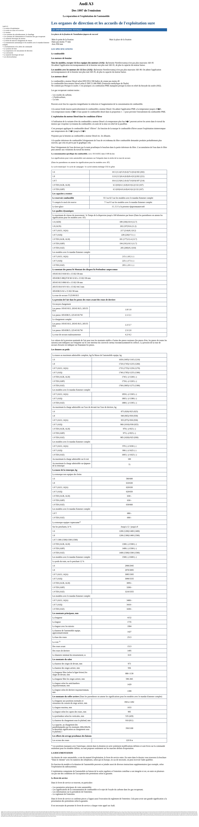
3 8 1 (64, 815)
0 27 (48, 811)
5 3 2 (157, 815)
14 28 (110, 814)
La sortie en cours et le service (14, 30)
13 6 (46, 814)
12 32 (37, 813)
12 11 (169, 811)
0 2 (30, 811)
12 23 (9, 813)
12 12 (172, 811)
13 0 (155, 813)
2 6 (21, 815)
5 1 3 (132, 815)
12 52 (98, 813)
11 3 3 (152, 811)
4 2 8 (118, 815)
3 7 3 (61, 815)
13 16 (176, 813)
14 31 (121, 814)
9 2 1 (52, 816)
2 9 (26, 815)
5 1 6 (140, 815)
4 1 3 (85, 815)
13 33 (32, 814)
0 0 (4, 811)
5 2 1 (145, 815)
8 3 (42, 816)
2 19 (183, 814)
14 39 (143, 814)
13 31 (27, 814)
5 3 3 (159, 815)
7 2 (31, 816)
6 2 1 (196, 815)
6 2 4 (13, 816)
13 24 (5, 814)
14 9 (157, 814)
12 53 (101, 813)
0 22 (37, 811)
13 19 (185, 813)
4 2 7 (116, 815)
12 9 (153, 813)
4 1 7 (95, 815)
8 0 (36, 816)
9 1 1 (47, 816)
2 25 (2, 815)
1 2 (73, 811)
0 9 (69, 811)
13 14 (171, 813)
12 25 (15, 813)
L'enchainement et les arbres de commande (18, 47)
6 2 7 (21, 816)
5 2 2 (147, 815)
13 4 (41, 814)
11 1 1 (120, 811)
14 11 (60, 814)
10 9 (113, 811)
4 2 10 (100, 815)
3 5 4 (44, 815)
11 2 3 (138, 811)
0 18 (26, 811)
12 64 (134, 813)
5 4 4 (171, 815)
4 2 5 (111, 815)
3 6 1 (48, 815)
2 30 (15, 815)
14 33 (126, 814)
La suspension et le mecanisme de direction (18, 51)
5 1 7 (142, 815)
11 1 (118, 811)
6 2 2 (8, 816)
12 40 (62, 813)
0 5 (62, 811)
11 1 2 (123, 811)
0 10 (8, 811)
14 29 (113, 814)
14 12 (62, 814)
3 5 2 (39, 815)
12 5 (90, 813)
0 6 (64, 811)
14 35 (132, 814)
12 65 (137, 813)
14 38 (140, 814)
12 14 (178, 811)
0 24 (41, 811)
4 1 (77, 815)
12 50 (92, 813)
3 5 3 (42, 815)
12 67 (143, 813)
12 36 (48, 813)
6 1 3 (190, 815)
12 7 (148, 813)
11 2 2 (135, 811)
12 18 (189, 811)
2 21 (190, 814)
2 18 (181, 814)
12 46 (79, 813)
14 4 (146, 814)
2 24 (196, 814)
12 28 (23, 813)
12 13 (175, 811)
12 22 (6, 813)
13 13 (168, 813)
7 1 (30, 816)
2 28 (9, 815)
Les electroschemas (10, 57)
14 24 (99, 814)
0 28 (50, 811)
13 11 (162, 813)
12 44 (73, 813)
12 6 (120, 813)
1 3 (75, 811)
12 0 (162, 811)
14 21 (90, 814)
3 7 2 (58, 815)
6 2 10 (2, 816)
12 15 (180, 811)
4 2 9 (121, 815)
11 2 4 (141, 811)
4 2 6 (113, 815)
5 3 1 (154, 815)
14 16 (74, 814)
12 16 (183, 811)
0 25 (44, 811)
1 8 (83, 811)
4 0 (76, 815)
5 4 (161, 815)
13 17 (179, 813)
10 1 (89, 811)
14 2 (85, 814)
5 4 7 (179, 815)
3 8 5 (74, 815)
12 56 (109, 813)
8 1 (38, 816)
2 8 (24, 815)
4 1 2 (82, 815)
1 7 (81, 811)
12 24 (12, 813)
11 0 (115, 811)
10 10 (92, 811)
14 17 (77, 814)
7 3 (33, 816)
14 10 (57, 814)
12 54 (103, 813)
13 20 (190, 813)
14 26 (104, 814)
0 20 (32, 811)
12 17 (186, 811)
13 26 (11, 814)
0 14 (17, 811)
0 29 (53, 811)
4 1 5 (90, 815)
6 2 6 (18, 816)
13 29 (19, 814)
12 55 (106, 813)
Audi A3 (5, 26)
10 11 (94, 811)
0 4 (60, 811)
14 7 (153, 814)
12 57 (112, 813)
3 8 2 (66, 815)
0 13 (15, 811)
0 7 (66, 811)
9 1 (45, 816)
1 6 (80, 811)
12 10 (166, 811)
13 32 (30, 814)
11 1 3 (126, 811)
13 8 (50, 814)
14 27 (107, 814)
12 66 (140, 813)
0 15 (19, 811)
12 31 (34, 813)
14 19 (82, 814)
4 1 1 (80, 815)
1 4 (76, 811)
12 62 (128, 813)
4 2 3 (106, 815)
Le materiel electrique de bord (14, 55)
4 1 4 (87, 815)
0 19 (28, 811)
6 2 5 (16, 816)
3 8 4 (71, 815)
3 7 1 (56, 815)
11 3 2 (149, 811)
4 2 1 (97, 815)
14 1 (55, 814)
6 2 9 (26, 816)
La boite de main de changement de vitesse (18, 40)
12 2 (194, 811)
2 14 (172, 814)
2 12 (168, 814)
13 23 (2, 814)
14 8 (155, 814)
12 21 (3, 813)
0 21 (35, 811)
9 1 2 (50, 816)
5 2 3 (150, 815)
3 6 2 (51, 815)
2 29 (11, 815)
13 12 (165, 813)
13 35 (38, 814)
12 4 (59, 813)
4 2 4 (108, 815)
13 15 (174, 813)
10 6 (106, 811)
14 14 (68, 814)
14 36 (135, 814)
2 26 (4, 815)
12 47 (81, 813)
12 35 (45, 813)
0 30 (57, 811)
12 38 (54, 813)
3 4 (34, 815)
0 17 (24, 811)
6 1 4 (192, 815)
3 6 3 (53, 815)
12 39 (57, 813)
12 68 (145, 813)
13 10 (159, 813)
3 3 (33, 815)
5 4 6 (176, 815)
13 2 (188, 813)
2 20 (187, 814)
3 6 (46, 815)
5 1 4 (135, 815)
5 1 (125, 815)
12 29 (26, 813)
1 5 (78, 811)
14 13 (65, 814)
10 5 (104, 811)
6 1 (182, 815)
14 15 (71, 814)
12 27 (20, 813)
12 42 (67, 813)
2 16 (177, 814)
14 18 (79, 814)
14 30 (118, 814)
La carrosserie (8, 53)
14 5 (148, 814)
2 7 (22, 815)
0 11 (10, 811)
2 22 (192, 814)
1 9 (85, 811)
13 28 (16, 814)
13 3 (22, 814)
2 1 (161, 814)
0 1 (6, 811)
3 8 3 (69, 815)
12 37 (51, 813)
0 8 (67, 811)
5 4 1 (163, 815)
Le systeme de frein (10, 49)
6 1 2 (187, 815)
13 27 (13, 814)
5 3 (152, 815)
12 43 (70, 813)
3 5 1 (37, 815)
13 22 (196, 813)
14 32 (123, 814)
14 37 (138, 814)
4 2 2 (103, 815)
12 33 (40, 813)
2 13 (170, 814)
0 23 (39, 811)
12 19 (192, 811)
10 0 (87, 811)
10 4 (102, 811)
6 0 (180, 815)
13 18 (182, 813)
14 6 (151, 814)
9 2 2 (55, 816)
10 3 (99, 811)
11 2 (129, 811)
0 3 (54, 811)
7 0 (28, 816)
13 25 (8, 814)
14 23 (96, 814)
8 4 (43, 816)
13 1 (157, 813)
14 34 (129, 814)
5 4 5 (173, 815)
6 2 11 (5, 816)
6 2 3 (11, 816)
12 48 (84, 813)
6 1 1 (185, 815)
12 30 (31, 813)
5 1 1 (127, 815)
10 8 (111, 811)
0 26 (46, 811)
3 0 (27, 815)
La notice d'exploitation (11, 28)
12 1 (164, 811)
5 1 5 (137, 815)
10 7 (108, 811)
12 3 (29, 813)
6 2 (194, 815)
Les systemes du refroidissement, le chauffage (19, 34)
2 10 (163, 814)
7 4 (35, 816)
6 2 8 (23, 816)
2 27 (7, 815)
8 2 (40, 816)
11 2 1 (131, 811)
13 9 (52, 814)
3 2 (31, 815)
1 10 (71, 811)
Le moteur (7, 32)
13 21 (193, 813)
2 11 (165, 814)
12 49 (87, 813)
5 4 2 (166, 815)
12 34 (42, 813)
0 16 (22, 811)
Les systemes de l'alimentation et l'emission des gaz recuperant (24, 36)
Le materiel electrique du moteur (14, 38)
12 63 (131, 813)
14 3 (116, 814)
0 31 (59, 811)
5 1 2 (129, 815)
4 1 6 (92, 815)
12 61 (126, 813)
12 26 (17, 813)
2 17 (179, 814)
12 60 (123, 813)
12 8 (150, 813)
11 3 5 (158, 811)
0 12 (12, 811)
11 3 (144, 811)
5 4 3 (168, 815)
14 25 (102, 814)
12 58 (115, 813)
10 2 (97, 811)
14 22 (93, 814)
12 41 (64, 813)
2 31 (17, 815)
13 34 (35, 814)
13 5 (43, 814)
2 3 (13, 815)
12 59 (118, 813)
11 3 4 (155, 811)
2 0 (159, 814)
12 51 (95, 813)
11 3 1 (146, 811)
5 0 (123, 815)
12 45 (76, 813)
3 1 (29, 815)
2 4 (19, 815)
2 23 (194, 814)
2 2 (185, 814)
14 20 (87, 814)
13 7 (48, 814)
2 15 (174, 814)
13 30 (24, 814)
